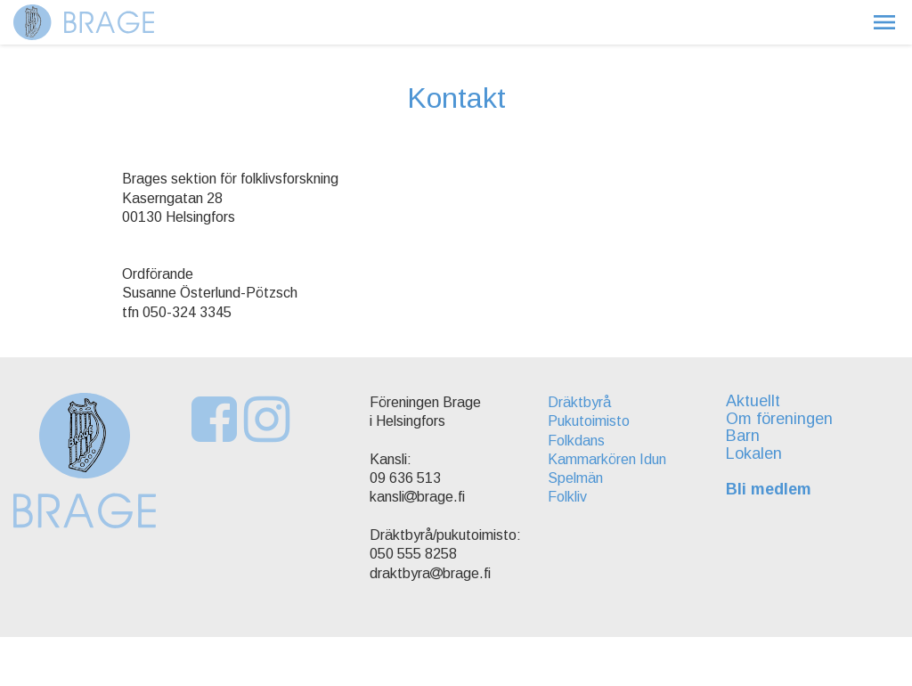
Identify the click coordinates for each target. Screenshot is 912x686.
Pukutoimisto (589, 421)
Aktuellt (753, 401)
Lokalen (754, 453)
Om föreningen (779, 419)
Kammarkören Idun (607, 459)
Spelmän (575, 478)
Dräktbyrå (579, 402)
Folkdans (576, 440)
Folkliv (567, 496)
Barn (743, 436)
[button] (884, 22)
